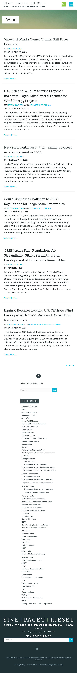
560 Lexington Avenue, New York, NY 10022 (38, 632)
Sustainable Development (32, 578)
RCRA (23, 548)
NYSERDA (25, 531)
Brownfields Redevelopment (33, 424)
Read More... (10, 78)
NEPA (23, 522)
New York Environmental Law (33, 528)
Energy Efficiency (28, 462)
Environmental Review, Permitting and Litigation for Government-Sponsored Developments (37, 483)
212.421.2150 (38, 628)
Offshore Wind (27, 534)
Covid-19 (25, 447)
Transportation (27, 586)
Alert (23, 409)
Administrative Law (29, 406)
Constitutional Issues (30, 441)
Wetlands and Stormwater (32, 598)
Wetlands (25, 595)
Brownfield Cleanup (29, 421)
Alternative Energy (29, 412)
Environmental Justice (30, 477)
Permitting (25, 539)
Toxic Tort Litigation (29, 583)
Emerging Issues (28, 459)
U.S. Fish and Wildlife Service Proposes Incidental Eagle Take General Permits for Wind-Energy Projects (35, 96)
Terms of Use (32, 665)
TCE (23, 580)
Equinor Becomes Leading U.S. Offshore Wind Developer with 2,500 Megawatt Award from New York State (38, 315)
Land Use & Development (32, 507)
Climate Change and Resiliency (34, 438)
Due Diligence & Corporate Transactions (38, 453)
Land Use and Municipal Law (33, 510)
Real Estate (26, 551)
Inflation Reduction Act (31, 505)
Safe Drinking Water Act (31, 560)
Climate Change (28, 435)
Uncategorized (27, 592)
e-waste (24, 456)
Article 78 (25, 418)
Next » (70, 365)
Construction (26, 444)
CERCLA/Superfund (29, 427)
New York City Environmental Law (35, 525)
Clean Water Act (28, 433)
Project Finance (27, 545)
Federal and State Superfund (33, 499)
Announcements (28, 415)
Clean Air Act (26, 430)
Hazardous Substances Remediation (36, 502)
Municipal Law (27, 516)
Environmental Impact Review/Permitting (38, 467)
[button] (38, 376)
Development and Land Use (33, 450)
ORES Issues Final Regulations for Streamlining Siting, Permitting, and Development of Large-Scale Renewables (34, 255)
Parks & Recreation (29, 536)
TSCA (23, 589)
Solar (23, 566)
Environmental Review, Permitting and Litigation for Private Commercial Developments (37, 492)
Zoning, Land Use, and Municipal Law (36, 604)
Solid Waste (26, 572)
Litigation (25, 513)
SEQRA (24, 563)
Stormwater (26, 575)
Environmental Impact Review (33, 464)
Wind (23, 601)
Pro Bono (25, 542)
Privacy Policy (20, 665)
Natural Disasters (28, 519)
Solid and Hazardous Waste (32, 569)
